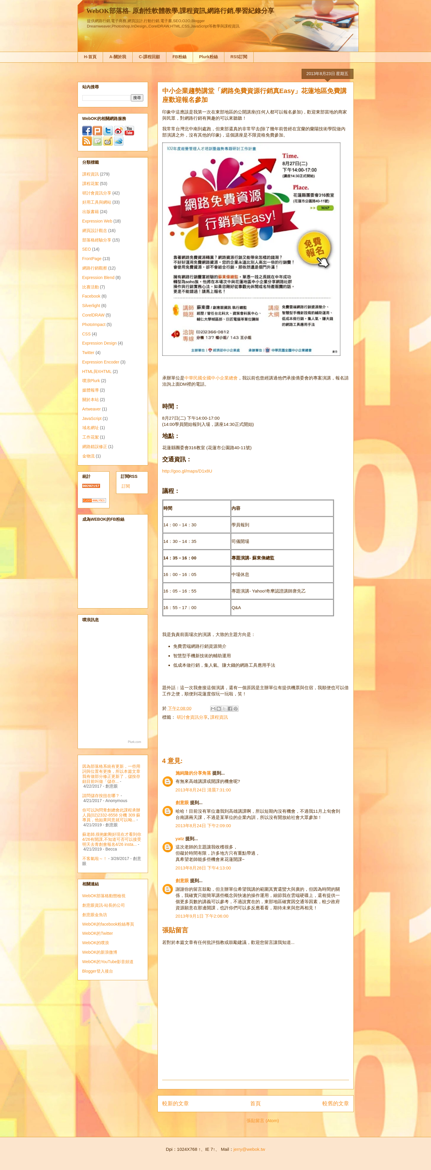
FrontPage (92, 258)
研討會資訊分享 (192, 717)
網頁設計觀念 (94, 230)
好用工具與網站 (96, 202)
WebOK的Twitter (97, 933)
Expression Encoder (100, 362)
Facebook (91, 296)
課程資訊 (219, 717)
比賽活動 (90, 287)
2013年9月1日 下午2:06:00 (202, 916)
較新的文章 (175, 1103)
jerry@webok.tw (249, 1149)
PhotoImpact (94, 324)
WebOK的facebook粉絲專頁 (108, 924)
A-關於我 (117, 56)
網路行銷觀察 (94, 268)
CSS (86, 334)
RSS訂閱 (239, 56)
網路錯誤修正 (94, 446)
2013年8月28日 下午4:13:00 (203, 867)
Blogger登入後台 (97, 971)
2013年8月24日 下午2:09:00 (203, 825)
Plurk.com (134, 742)
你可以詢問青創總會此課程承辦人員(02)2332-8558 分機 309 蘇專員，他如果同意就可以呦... (111, 815)
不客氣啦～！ (94, 858)
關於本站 (90, 399)
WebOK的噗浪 (95, 942)
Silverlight (91, 305)
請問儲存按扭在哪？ (101, 795)
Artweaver (91, 409)
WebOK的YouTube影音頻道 (108, 961)
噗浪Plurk (91, 380)
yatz (180, 838)
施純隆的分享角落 (193, 772)
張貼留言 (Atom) (263, 1120)
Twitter (88, 352)
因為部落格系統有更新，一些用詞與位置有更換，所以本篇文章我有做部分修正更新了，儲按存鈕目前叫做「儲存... (111, 773)
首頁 (255, 1103)
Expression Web (97, 221)
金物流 (88, 456)
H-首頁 (90, 56)
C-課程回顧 (149, 56)
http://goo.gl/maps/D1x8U (187, 470)
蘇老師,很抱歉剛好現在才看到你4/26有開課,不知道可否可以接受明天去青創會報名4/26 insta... (111, 839)
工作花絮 (90, 437)
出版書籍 (90, 211)
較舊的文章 (335, 1103)
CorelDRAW (93, 315)
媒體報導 (90, 390)
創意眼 (182, 802)
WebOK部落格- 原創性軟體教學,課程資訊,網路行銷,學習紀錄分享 (180, 10)
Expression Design (99, 343)
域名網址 (90, 427)
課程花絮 (90, 183)
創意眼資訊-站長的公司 (103, 905)
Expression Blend (98, 277)
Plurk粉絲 (208, 56)
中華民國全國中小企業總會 (211, 377)
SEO (86, 249)
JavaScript (92, 418)
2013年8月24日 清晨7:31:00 (203, 789)
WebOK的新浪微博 (100, 952)
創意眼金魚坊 (94, 914)
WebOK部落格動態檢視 (104, 895)
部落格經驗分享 (96, 240)
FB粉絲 (179, 56)
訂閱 (126, 486)
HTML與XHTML (97, 371)
